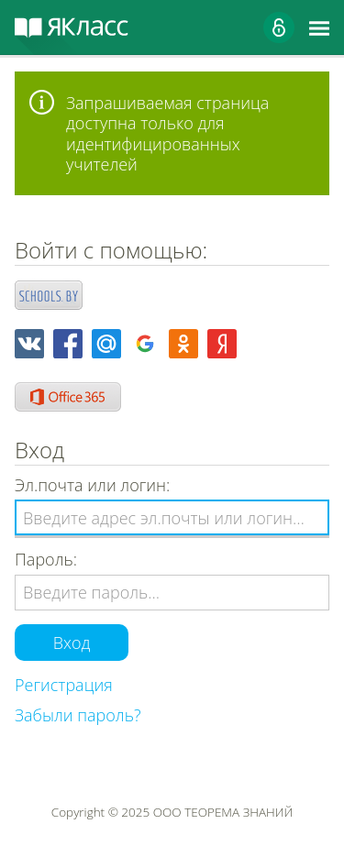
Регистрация (64, 685)
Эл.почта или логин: (92, 485)
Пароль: (46, 559)
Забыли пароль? (78, 715)
